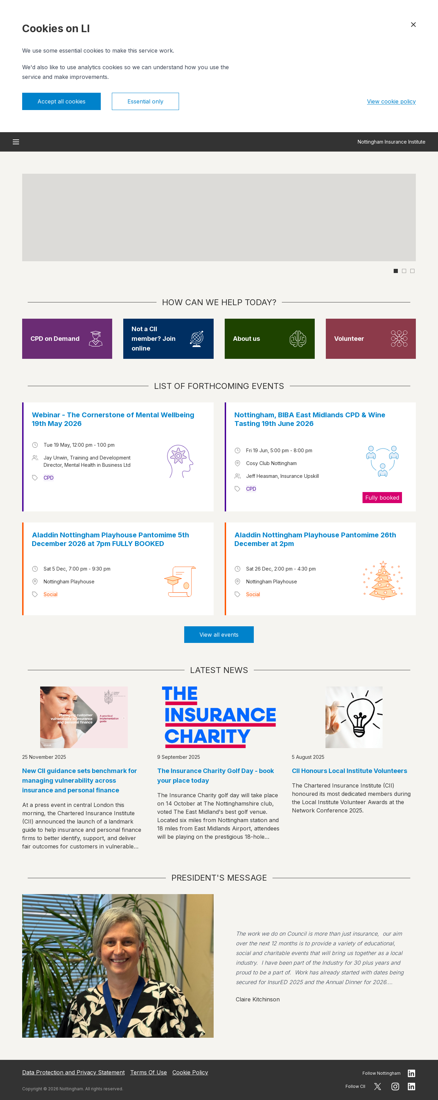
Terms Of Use (148, 1072)
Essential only (145, 101)
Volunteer (349, 338)
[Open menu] (16, 142)
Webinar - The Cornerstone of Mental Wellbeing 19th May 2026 (113, 419)
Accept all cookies (61, 101)
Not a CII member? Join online (154, 338)
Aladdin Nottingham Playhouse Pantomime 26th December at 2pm (315, 539)
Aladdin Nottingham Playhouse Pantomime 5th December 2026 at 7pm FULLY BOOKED (110, 539)
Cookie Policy (190, 1072)
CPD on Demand (55, 338)
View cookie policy (391, 101)
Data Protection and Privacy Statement (73, 1072)
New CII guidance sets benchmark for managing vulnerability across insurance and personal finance (79, 780)
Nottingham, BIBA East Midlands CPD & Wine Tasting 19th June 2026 (309, 419)
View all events (219, 634)
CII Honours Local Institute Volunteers (349, 770)
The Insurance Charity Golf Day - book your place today (215, 775)
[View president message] (219, 965)
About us (246, 338)
